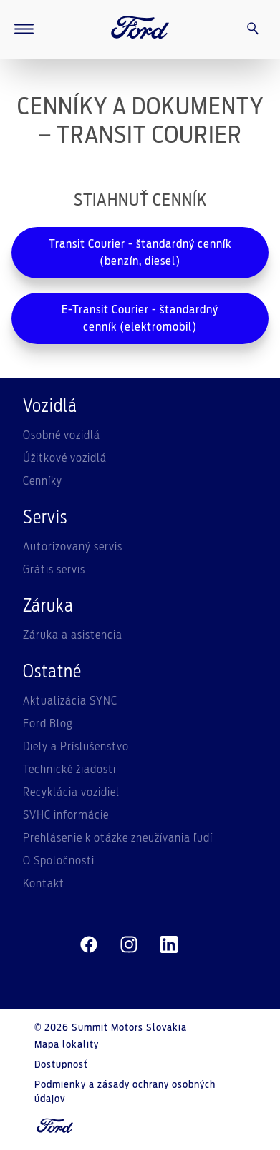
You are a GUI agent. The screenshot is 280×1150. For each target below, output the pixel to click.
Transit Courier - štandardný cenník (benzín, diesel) (140, 252)
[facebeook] (88, 945)
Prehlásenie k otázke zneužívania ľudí (118, 838)
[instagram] (128, 945)
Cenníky (42, 481)
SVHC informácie (66, 815)
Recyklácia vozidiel (71, 792)
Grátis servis (54, 569)
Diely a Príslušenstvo (76, 746)
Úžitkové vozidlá (65, 458)
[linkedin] (169, 945)
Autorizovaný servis (72, 547)
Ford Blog (48, 724)
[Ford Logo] (140, 29)
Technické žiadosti (69, 769)
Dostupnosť (61, 1065)
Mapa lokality (66, 1045)
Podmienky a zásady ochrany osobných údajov (125, 1092)
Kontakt (43, 883)
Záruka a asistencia (72, 635)
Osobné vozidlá (61, 435)
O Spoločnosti (59, 861)
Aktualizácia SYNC (70, 701)
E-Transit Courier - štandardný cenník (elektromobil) (140, 318)
